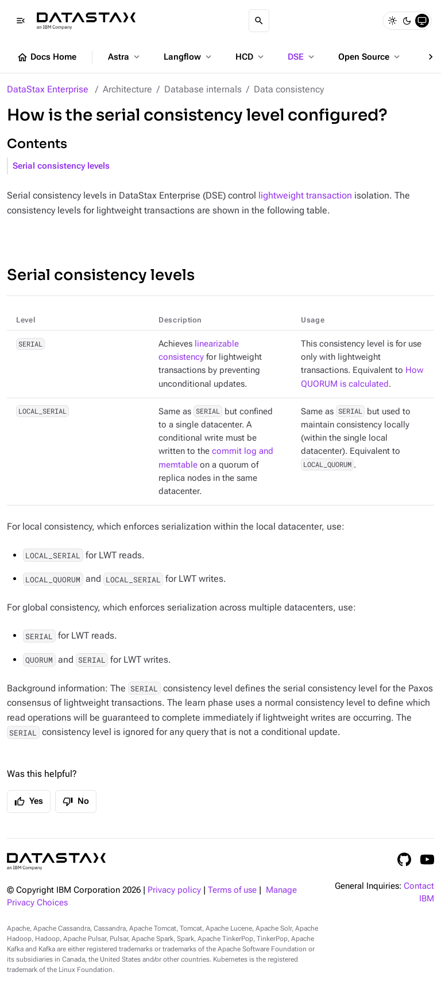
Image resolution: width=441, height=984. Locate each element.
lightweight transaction (305, 195)
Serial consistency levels (61, 166)
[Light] (392, 21)
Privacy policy (174, 890)
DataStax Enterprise (47, 89)
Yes (28, 801)
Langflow (189, 57)
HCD (250, 57)
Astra (125, 57)
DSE (302, 57)
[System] (422, 21)
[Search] (259, 20)
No (76, 801)
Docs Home (46, 57)
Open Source (370, 57)
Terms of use (232, 890)
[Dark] (407, 21)
